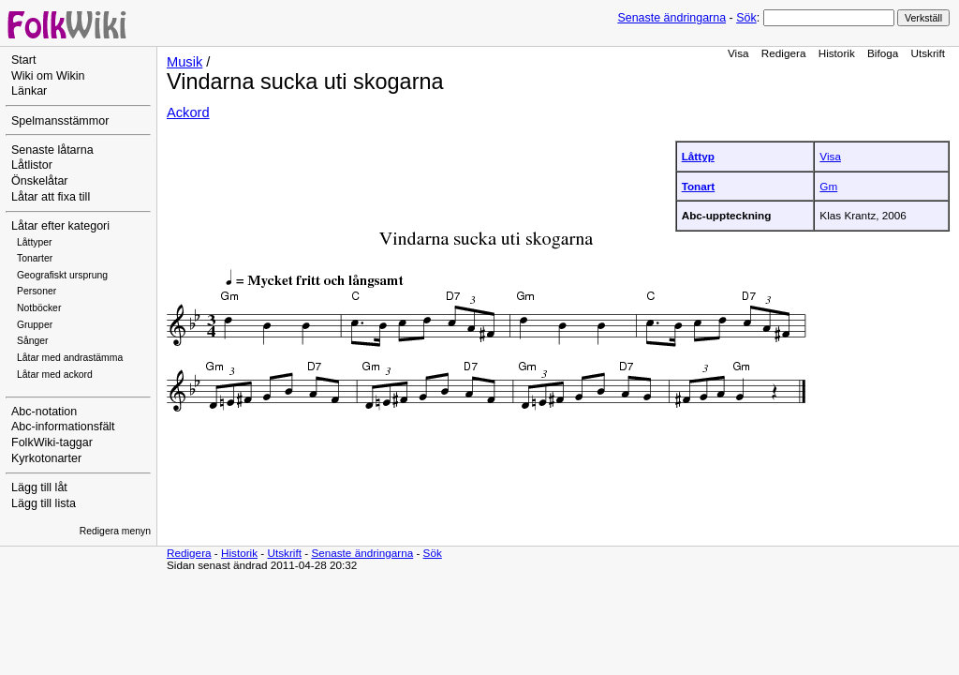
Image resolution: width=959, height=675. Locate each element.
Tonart (699, 186)
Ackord (188, 112)
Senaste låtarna (52, 150)
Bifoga (882, 53)
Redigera (783, 53)
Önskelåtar (39, 181)
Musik (184, 61)
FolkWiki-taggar (52, 442)
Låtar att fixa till (50, 196)
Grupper (34, 325)
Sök (746, 17)
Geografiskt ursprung (62, 275)
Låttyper (34, 242)
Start (23, 60)
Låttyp (698, 156)
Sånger (33, 341)
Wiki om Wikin (48, 75)
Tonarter (34, 258)
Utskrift (928, 53)
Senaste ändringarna (671, 17)
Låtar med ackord (55, 374)
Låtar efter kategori (60, 225)
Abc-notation (44, 411)
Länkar (29, 91)
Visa (738, 53)
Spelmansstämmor (60, 121)
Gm (828, 186)
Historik (837, 53)
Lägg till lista (43, 503)
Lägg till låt (39, 487)
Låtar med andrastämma (70, 357)
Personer (36, 291)
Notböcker (39, 308)
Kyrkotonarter (46, 458)
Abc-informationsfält (63, 426)
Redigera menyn (115, 531)
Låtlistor (31, 165)
